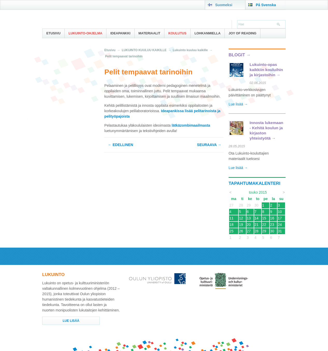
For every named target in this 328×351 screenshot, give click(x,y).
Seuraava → (209, 145)
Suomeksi (223, 5)
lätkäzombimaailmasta (191, 125)
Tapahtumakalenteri (254, 183)
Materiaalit (149, 33)
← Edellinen (120, 145)
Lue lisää (71, 321)
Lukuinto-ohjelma (86, 33)
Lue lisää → (238, 104)
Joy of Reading (243, 33)
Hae (278, 25)
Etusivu (53, 33)
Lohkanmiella (207, 33)
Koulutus (177, 33)
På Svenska (266, 5)
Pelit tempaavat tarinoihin (124, 56)
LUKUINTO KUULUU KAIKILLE (144, 50)
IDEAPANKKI (120, 33)
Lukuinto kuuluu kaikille (190, 50)
